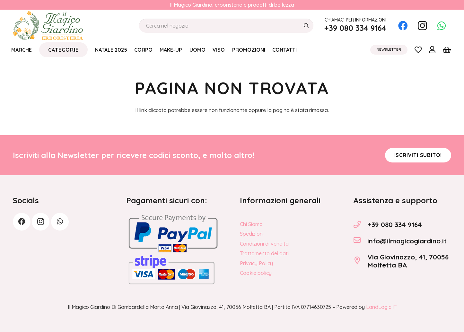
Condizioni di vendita (264, 243)
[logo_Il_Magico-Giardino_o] (48, 25)
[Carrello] (447, 50)
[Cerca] (306, 26)
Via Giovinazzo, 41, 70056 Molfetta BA (408, 261)
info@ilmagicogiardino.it (407, 241)
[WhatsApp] (441, 25)
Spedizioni (252, 234)
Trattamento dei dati (264, 253)
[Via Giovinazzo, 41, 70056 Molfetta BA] (360, 261)
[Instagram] (422, 25)
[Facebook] (403, 25)
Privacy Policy (256, 263)
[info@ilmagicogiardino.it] (360, 240)
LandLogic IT (381, 307)
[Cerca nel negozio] (226, 26)
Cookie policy (256, 273)
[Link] (418, 49)
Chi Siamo (251, 224)
